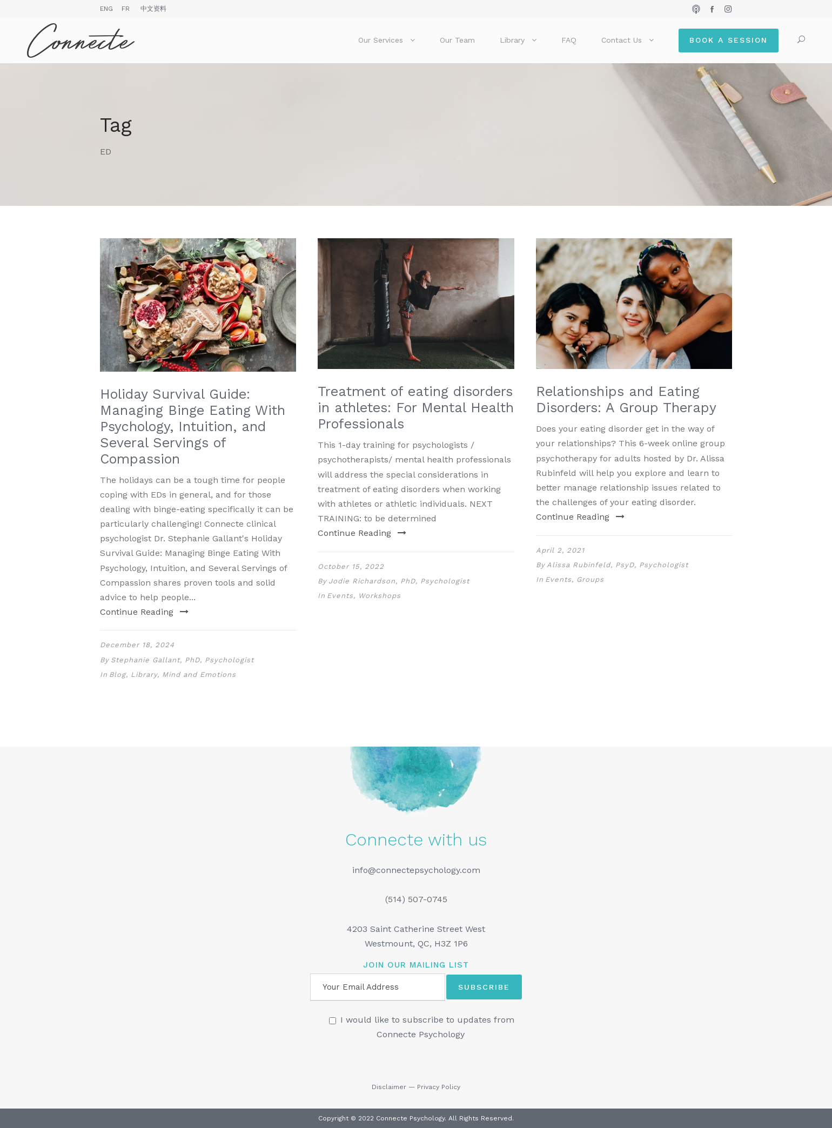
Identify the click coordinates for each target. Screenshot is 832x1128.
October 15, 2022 (351, 566)
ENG (106, 8)
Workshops (379, 596)
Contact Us (621, 40)
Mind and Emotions (199, 674)
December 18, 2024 (137, 645)
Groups (590, 579)
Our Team (457, 40)
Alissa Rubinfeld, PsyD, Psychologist (617, 565)
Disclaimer (389, 1087)
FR (126, 8)
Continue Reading (144, 612)
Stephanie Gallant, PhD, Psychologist (182, 660)
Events (340, 596)
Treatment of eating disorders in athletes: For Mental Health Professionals (416, 408)
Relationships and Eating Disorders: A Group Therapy (626, 399)
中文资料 (153, 8)
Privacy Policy (438, 1087)
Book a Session (728, 40)
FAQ (568, 40)
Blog (117, 674)
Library (512, 40)
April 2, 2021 (560, 550)
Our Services (380, 40)
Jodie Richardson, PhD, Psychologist (398, 581)
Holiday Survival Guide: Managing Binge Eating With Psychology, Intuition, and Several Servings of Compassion (192, 426)
